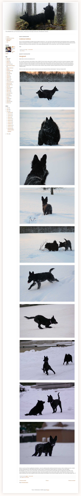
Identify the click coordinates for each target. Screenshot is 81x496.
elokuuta (9, 117)
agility (23, 477)
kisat (7, 69)
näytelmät (8, 79)
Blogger (47, 489)
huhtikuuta (10, 123)
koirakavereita (9, 70)
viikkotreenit (9, 101)
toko (7, 97)
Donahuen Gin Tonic (10, 38)
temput (8, 94)
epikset (8, 61)
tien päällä (8, 95)
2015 (8, 107)
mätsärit (8, 77)
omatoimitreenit (9, 81)
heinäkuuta (10, 118)
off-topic (23, 50)
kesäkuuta (10, 120)
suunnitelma (9, 93)
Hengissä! (22, 56)
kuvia (25, 477)
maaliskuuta (10, 125)
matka (8, 74)
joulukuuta (10, 112)
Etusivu (47, 480)
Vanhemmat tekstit (71, 480)
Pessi (8, 86)
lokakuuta (10, 114)
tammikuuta (10, 128)
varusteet (8, 98)
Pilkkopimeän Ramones (9, 40)
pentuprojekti (9, 84)
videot (8, 100)
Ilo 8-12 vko (9, 64)
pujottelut (8, 88)
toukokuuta (10, 122)
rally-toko (8, 90)
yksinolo (8, 102)
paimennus (9, 83)
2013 (8, 109)
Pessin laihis (9, 87)
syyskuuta (10, 115)
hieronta (8, 62)
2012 (8, 111)
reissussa (8, 91)
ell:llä (7, 59)
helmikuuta (10, 126)
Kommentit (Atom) (24, 482)
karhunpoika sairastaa (11, 65)
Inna (7, 41)
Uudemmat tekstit (23, 480)
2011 (8, 133)
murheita (8, 76)
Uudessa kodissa (25, 39)
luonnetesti (9, 73)
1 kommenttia (30, 49)
